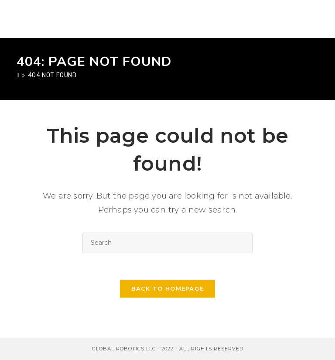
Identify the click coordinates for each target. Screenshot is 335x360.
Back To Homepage (167, 288)
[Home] (18, 75)
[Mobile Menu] (314, 19)
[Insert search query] (167, 243)
